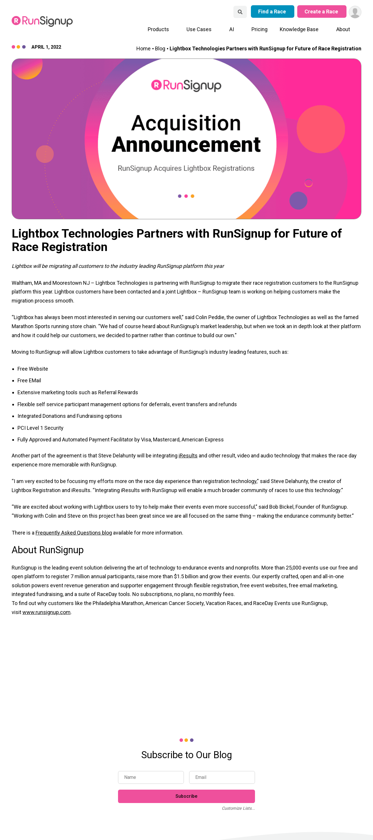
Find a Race (272, 11)
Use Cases (199, 29)
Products (158, 29)
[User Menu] (355, 12)
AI (231, 29)
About (343, 29)
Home (143, 48)
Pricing (259, 29)
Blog (160, 48)
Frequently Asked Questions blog (74, 533)
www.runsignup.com (46, 612)
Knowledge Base (299, 29)
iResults (188, 455)
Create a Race (322, 11)
